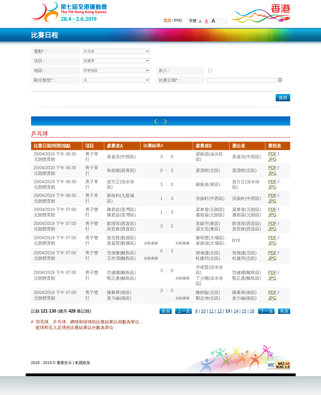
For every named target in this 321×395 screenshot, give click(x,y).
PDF (272, 154)
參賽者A (115, 145)
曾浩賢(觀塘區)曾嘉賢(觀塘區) (121, 240)
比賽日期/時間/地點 (52, 145)
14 (236, 311)
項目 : (39, 60)
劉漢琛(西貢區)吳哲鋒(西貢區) (121, 226)
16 (252, 311)
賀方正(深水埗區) (120, 184)
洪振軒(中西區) (210, 198)
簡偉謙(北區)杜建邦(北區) (208, 256)
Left (155, 121)
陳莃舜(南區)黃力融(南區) (119, 295)
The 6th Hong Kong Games (69, 12)
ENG (178, 20)
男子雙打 (91, 212)
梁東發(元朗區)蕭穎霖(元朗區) (210, 212)
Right (165, 121)
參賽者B (204, 145)
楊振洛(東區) (208, 184)
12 (219, 311)
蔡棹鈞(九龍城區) (120, 198)
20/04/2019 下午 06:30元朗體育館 (55, 157)
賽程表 (274, 145)
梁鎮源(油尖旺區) (209, 157)
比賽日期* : (169, 80)
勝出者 (238, 145)
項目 (89, 145)
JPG (272, 159)
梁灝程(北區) (208, 170)
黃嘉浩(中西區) (121, 156)
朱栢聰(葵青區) (121, 170)
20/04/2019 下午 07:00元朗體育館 (55, 212)
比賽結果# (153, 145)
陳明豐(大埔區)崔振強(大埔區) (210, 240)
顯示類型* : (44, 80)
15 (244, 311)
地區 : (39, 70)
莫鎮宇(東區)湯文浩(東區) (208, 226)
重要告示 (64, 363)
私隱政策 (82, 363)
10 (203, 311)
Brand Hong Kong (260, 12)
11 (211, 311)
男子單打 (91, 157)
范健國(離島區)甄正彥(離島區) (121, 275)
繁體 (167, 20)
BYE (236, 240)
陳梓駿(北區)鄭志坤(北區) (208, 295)
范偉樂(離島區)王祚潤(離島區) (121, 256)
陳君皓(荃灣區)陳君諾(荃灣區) (121, 212)
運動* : (40, 51)
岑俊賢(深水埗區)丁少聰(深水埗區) (209, 275)
